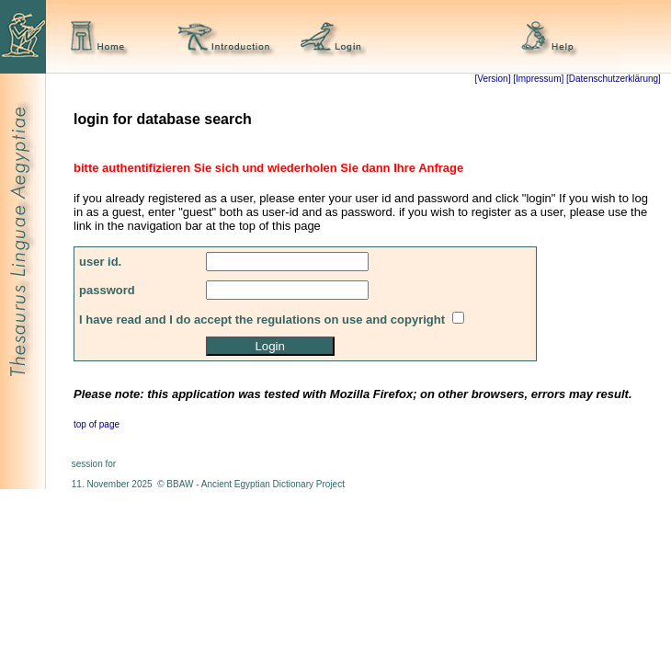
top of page (96, 424)
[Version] (493, 79)
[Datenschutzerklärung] (612, 79)
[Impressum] (538, 79)
